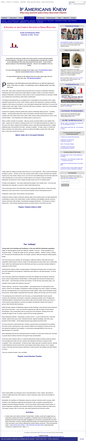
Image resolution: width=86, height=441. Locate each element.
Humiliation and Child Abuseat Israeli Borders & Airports (67, 147)
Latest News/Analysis (13, 20)
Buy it (61, 77)
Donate (3, 2)
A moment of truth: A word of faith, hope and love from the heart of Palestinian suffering (71, 168)
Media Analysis (51, 18)
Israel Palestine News (79, 4)
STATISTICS (25, 436)
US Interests (40, 18)
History (21, 18)
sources (32, 72)
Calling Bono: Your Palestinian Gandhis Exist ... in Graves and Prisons (71, 159)
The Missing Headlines (34, 78)
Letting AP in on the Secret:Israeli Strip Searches (67, 140)
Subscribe (23, 2)
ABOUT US (61, 436)
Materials (16, 2)
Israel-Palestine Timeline (34, 2)
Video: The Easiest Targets (67, 144)
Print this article (43, 432)
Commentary (22, 22)
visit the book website (77, 77)
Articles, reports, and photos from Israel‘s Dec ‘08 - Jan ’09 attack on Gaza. (71, 123)
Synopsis (3, 20)
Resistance (50, 20)
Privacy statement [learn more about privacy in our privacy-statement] (53, 439)
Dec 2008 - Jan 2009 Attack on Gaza (72, 120)
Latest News (13, 18)
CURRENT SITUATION (38, 436)
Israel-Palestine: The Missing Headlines (72, 111)
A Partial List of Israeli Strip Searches (69, 137)
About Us (66, 18)
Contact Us (9, 2)
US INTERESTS (47, 436)
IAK (71, 4)
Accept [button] (82, 439)
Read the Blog (68, 106)
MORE (73, 116)
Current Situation (30, 18)
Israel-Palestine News (48, 2)
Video (59, 18)
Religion (15, 22)
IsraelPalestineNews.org (72, 84)
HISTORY (31, 436)
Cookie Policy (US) (40, 439)
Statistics (4, 18)
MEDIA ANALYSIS (54, 436)
